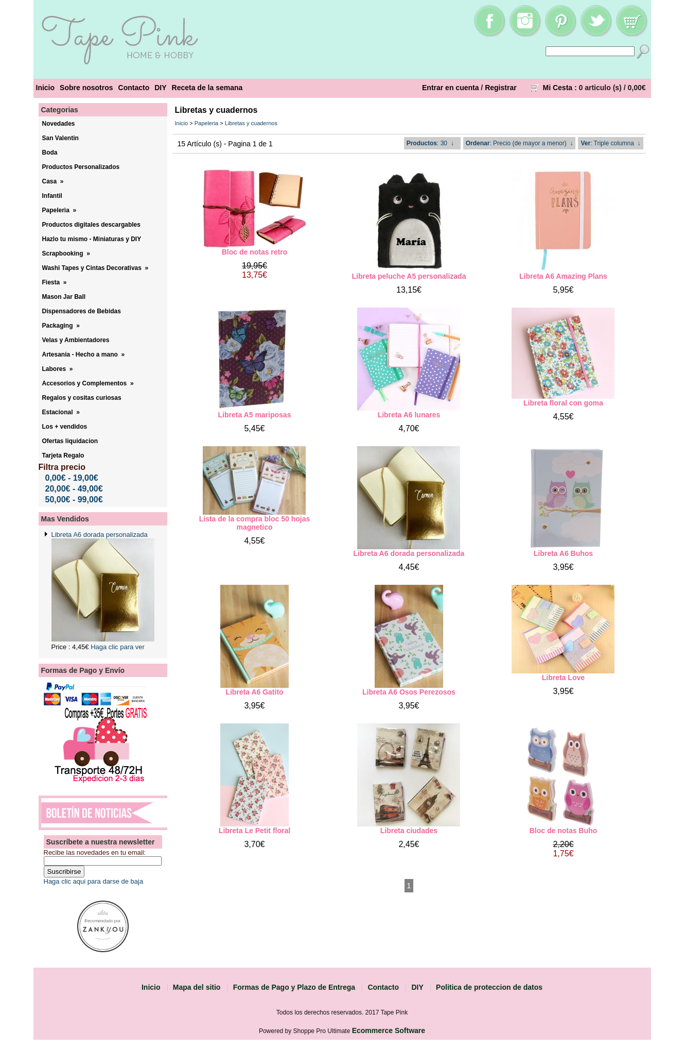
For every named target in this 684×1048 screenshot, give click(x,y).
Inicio (45, 87)
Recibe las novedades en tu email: (95, 852)
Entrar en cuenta (450, 87)
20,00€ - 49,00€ (74, 488)
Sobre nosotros (86, 87)
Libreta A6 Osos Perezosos (408, 692)
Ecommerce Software (388, 1030)
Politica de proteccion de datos (489, 987)
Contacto (134, 87)
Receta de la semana (207, 87)
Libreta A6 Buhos (563, 553)
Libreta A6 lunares (409, 415)
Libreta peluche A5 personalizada (409, 276)
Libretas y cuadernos (251, 123)
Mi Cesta (558, 87)
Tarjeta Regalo (63, 455)
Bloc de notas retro (255, 252)
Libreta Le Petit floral (254, 830)
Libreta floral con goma (563, 403)
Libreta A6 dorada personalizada (99, 534)
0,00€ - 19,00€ (71, 478)
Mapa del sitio (197, 987)
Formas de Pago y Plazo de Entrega (294, 987)
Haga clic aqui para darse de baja (94, 881)
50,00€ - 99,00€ (74, 499)
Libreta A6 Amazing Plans (563, 276)
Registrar (500, 87)
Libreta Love (563, 677)
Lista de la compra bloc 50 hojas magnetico (254, 523)
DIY (160, 87)
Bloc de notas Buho (563, 830)
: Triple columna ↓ (610, 143)
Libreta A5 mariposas (254, 415)
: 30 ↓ (430, 143)
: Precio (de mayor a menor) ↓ (519, 143)
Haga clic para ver (118, 647)
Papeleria (206, 123)
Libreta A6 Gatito (254, 692)
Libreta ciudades (408, 830)
